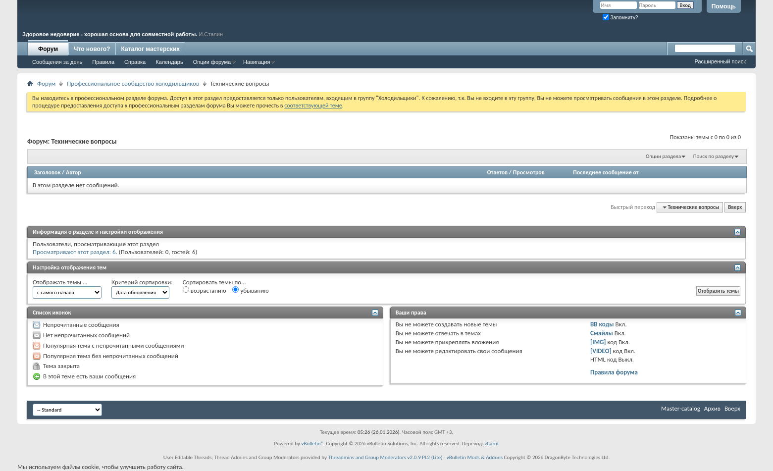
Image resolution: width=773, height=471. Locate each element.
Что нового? (92, 49)
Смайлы (601, 333)
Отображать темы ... (60, 282)
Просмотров (529, 172)
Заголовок (47, 172)
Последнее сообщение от (605, 172)
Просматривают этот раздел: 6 (74, 252)
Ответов (497, 172)
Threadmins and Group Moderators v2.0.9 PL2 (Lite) (385, 457)
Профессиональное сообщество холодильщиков (133, 83)
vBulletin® (313, 443)
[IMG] (598, 342)
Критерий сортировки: (142, 282)
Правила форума (614, 372)
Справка (135, 62)
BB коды (602, 324)
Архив (712, 408)
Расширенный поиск (720, 61)
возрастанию (204, 290)
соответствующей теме (313, 105)
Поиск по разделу (713, 156)
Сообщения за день (57, 62)
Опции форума (212, 62)
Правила (103, 62)
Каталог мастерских (150, 49)
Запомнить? (620, 17)
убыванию (250, 290)
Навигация (256, 62)
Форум (48, 49)
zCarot (492, 443)
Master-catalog (680, 408)
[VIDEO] (601, 351)
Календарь (169, 62)
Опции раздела (663, 156)
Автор (73, 172)
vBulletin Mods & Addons (475, 457)
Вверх (735, 207)
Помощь (724, 6)
